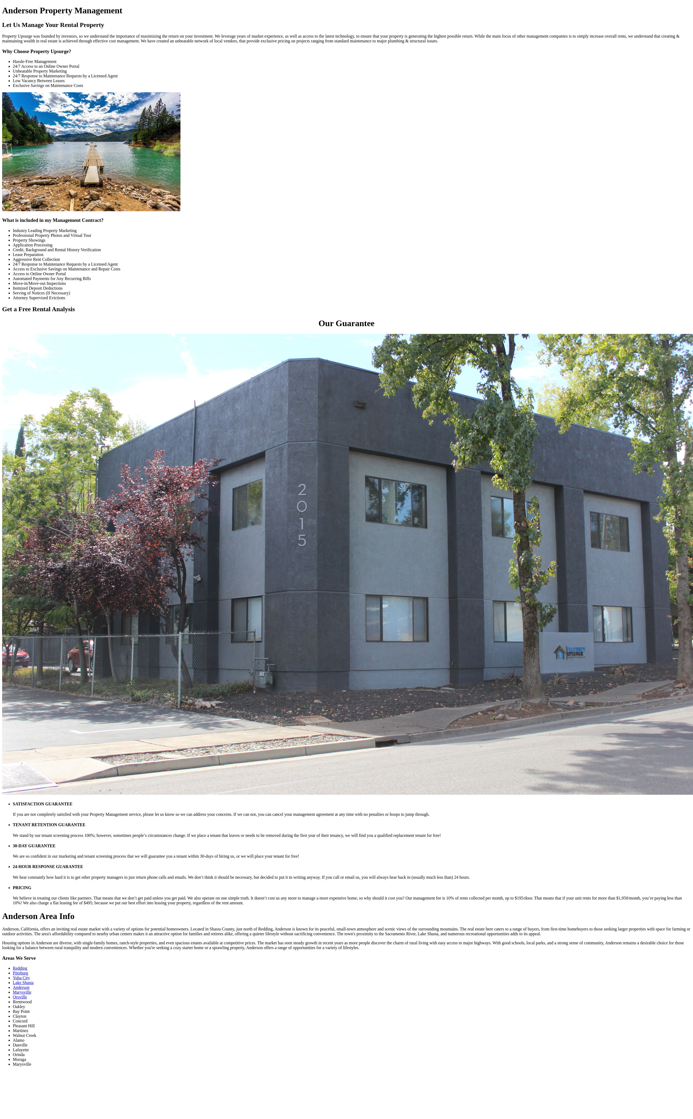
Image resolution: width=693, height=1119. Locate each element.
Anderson (21, 987)
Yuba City (21, 978)
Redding (20, 968)
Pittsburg (20, 973)
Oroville (20, 997)
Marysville (22, 992)
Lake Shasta (23, 982)
